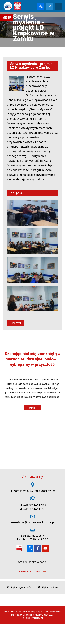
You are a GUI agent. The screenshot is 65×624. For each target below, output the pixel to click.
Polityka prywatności (19, 587)
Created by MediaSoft (32, 618)
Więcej (32, 407)
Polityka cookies (48, 587)
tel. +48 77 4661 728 (32, 509)
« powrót (15, 323)
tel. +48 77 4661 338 (32, 505)
